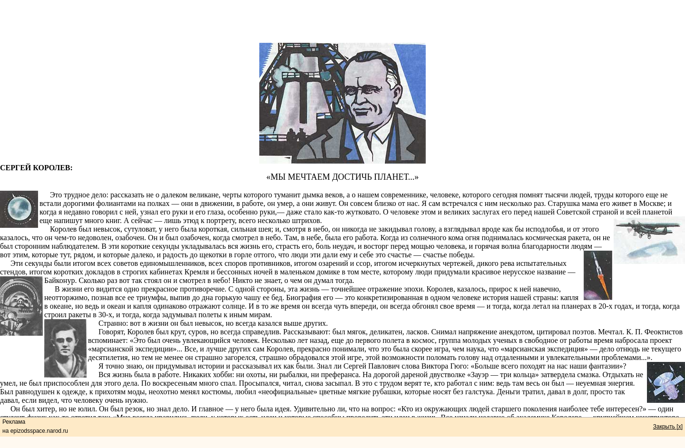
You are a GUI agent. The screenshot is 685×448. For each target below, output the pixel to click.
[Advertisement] (342, 21)
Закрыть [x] (668, 426)
